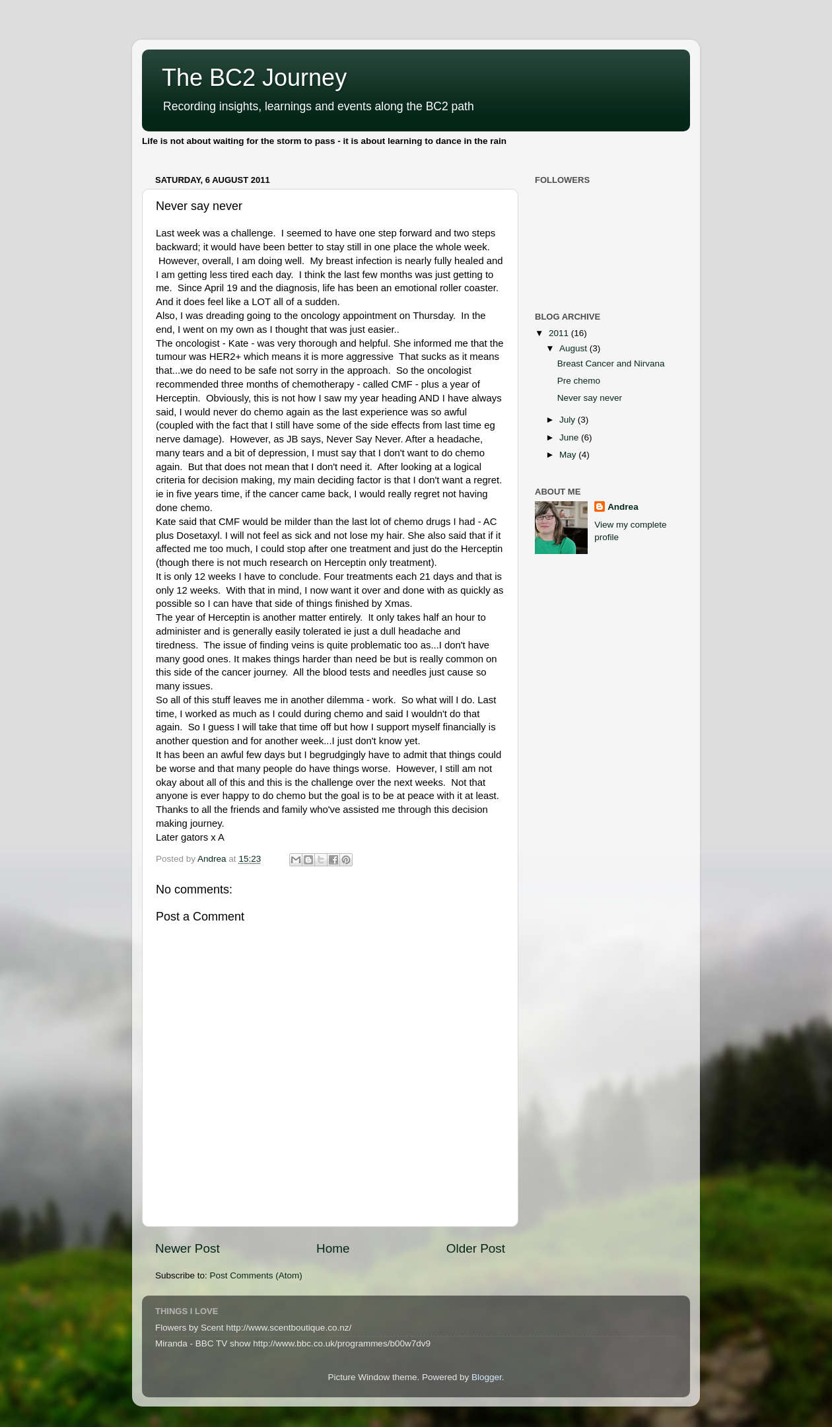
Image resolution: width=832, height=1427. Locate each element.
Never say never (589, 398)
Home (332, 1248)
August (574, 348)
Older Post (475, 1248)
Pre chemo (578, 381)
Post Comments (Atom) (256, 1275)
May (568, 455)
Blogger (486, 1377)
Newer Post (187, 1248)
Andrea (623, 507)
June (570, 437)
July (568, 420)
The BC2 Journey (254, 77)
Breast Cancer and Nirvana (611, 363)
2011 (560, 333)
